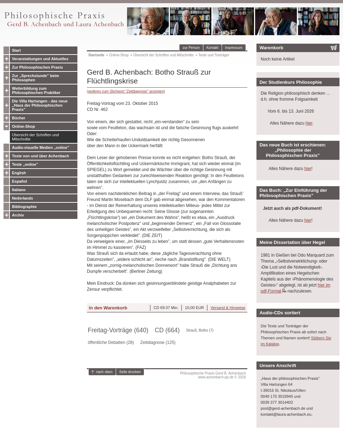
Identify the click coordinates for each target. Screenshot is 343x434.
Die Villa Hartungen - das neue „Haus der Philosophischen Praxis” (40, 105)
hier (308, 123)
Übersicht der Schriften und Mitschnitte (35, 137)
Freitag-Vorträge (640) (118, 330)
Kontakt (212, 48)
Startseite (96, 55)
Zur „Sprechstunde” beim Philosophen (35, 78)
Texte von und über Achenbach (40, 156)
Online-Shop (23, 126)
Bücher (18, 118)
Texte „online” (25, 164)
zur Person (191, 48)
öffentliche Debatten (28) (111, 342)
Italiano (19, 190)
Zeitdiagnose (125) (158, 342)
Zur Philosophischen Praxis (37, 67)
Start (16, 50)
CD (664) (167, 330)
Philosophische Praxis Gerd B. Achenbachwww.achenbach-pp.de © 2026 (213, 375)
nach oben (104, 372)
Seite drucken (130, 372)
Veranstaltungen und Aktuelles (40, 59)
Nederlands (22, 198)
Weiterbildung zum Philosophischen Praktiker (36, 90)
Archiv (18, 215)
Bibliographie (24, 207)
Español (19, 181)
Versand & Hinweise (227, 308)
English (19, 173)
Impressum (233, 48)
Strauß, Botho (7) (200, 330)
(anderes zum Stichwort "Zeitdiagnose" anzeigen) (126, 91)
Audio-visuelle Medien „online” (40, 147)
